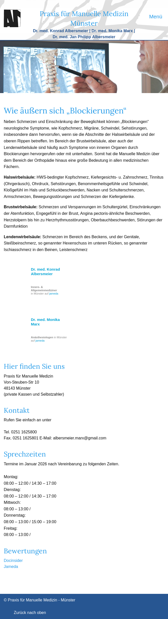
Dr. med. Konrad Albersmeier (45, 271)
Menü (155, 16)
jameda (53, 293)
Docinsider (13, 560)
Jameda (11, 566)
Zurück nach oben (30, 612)
